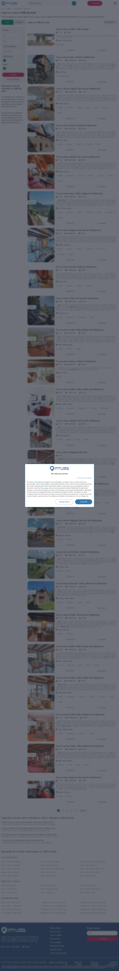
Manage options (64, 502)
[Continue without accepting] (84, 478)
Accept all (83, 502)
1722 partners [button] (38, 482)
